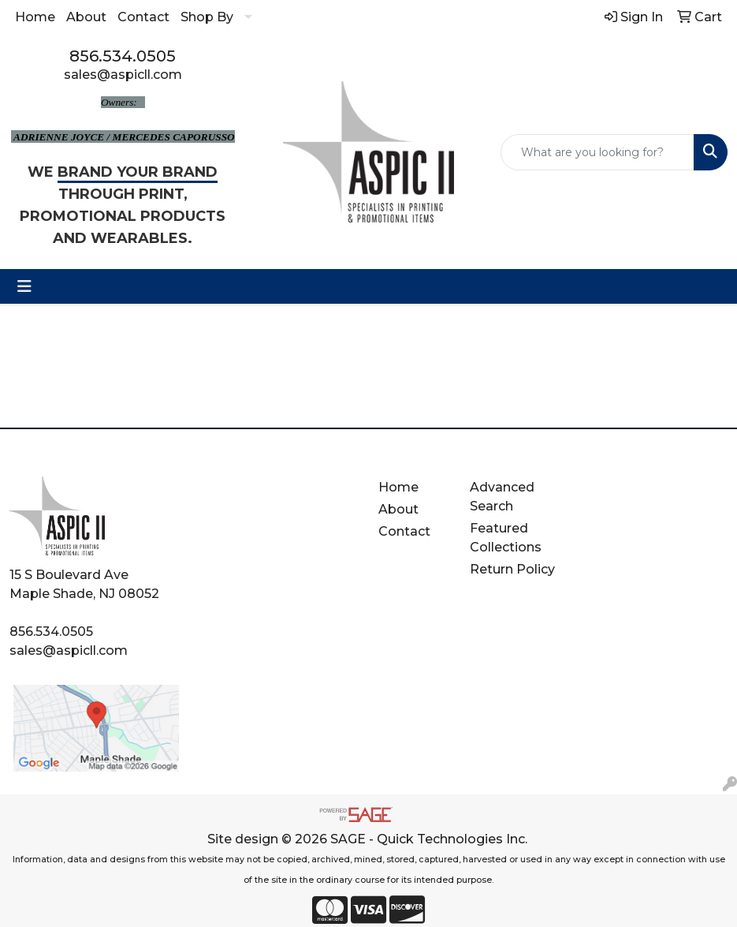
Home (35, 16)
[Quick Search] (597, 152)
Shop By (207, 16)
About (86, 16)
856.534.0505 (122, 56)
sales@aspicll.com (123, 74)
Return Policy (512, 569)
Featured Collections (506, 538)
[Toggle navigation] (24, 286)
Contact (143, 16)
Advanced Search (502, 497)
